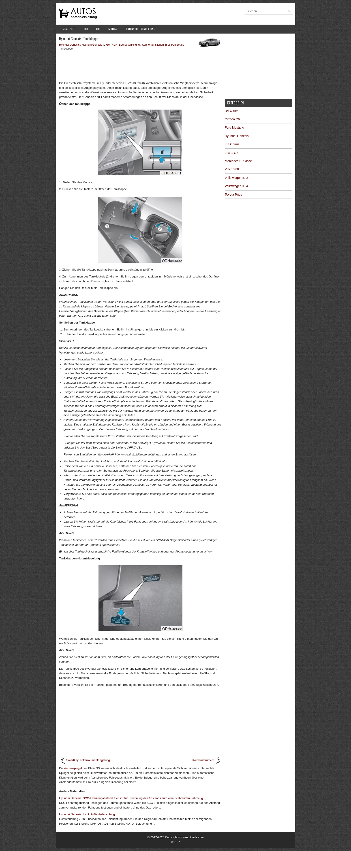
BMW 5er (231, 111)
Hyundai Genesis (69, 44)
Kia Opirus (232, 144)
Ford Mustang (234, 127)
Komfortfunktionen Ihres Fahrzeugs (163, 44)
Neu (86, 29)
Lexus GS (231, 153)
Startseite (69, 29)
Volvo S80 (232, 169)
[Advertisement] (140, 65)
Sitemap (113, 29)
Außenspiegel (73, 768)
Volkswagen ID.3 (236, 178)
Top (98, 29)
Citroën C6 (232, 119)
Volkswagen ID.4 (236, 186)
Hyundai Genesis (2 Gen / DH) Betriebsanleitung (111, 44)
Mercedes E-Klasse (238, 161)
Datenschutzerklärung (140, 29)
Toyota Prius (233, 194)
